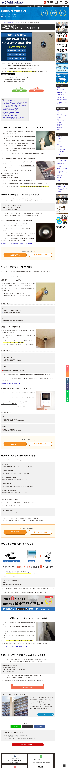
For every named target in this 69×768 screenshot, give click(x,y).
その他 (58, 130)
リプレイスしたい (60, 97)
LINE (16, 726)
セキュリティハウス (61, 149)
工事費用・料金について (62, 188)
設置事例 (29, 6)
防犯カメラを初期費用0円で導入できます (10, 115)
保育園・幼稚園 (60, 114)
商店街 (58, 129)
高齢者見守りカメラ (61, 180)
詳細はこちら (46, 714)
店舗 (58, 119)
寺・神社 (59, 122)
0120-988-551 (15, 255)
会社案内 (51, 6)
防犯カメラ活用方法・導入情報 (8, 22)
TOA (58, 143)
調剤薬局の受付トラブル (62, 92)
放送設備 (59, 177)
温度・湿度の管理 (60, 89)
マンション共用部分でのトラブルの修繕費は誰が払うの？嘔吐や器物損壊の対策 (19, 738)
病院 (58, 110)
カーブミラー (60, 166)
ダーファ (59, 154)
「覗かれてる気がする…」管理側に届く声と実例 (11, 103)
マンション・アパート (17, 22)
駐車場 (58, 125)
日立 (58, 144)
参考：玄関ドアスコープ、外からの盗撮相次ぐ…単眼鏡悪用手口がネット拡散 (16, 243)
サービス (6, 6)
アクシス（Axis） (60, 151)
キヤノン (59, 141)
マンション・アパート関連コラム (27, 744)
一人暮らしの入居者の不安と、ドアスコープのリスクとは (13, 100)
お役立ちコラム (40, 6)
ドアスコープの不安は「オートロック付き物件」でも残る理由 (15, 102)
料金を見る (19, 91)
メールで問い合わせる (41, 254)
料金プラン (17, 6)
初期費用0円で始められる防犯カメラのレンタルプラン (18, 573)
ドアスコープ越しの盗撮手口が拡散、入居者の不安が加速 (14, 105)
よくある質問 (60, 189)
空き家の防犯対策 (60, 94)
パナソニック (60, 139)
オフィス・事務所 (60, 120)
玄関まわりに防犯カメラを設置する (10, 109)
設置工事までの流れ (61, 186)
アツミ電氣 (59, 146)
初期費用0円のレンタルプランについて (10, 383)
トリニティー (60, 136)
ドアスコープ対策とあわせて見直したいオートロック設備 (13, 117)
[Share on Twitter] (28, 726)
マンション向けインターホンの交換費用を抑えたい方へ (14, 646)
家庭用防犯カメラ (60, 124)
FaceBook (39, 726)
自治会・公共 (60, 127)
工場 (58, 112)
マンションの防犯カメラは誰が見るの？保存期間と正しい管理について (18, 735)
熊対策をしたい (60, 87)
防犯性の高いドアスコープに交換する (10, 108)
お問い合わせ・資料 (63, 6)
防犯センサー (60, 175)
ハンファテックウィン (61, 153)
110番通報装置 (60, 171)
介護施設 (59, 117)
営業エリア (59, 191)
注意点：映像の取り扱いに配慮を (9, 113)
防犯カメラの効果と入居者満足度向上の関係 (10, 112)
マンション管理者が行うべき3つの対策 (9, 106)
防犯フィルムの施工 (61, 163)
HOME (2, 22)
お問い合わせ (36, 91)
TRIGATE (59, 138)
